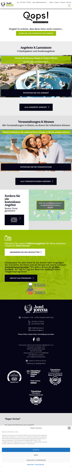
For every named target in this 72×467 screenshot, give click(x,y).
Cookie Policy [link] (30, 464)
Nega (36, 455)
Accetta (36, 450)
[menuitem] (51, 2)
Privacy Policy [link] (23, 334)
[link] (7, 4)
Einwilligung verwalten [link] (46, 334)
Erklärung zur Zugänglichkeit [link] (36, 363)
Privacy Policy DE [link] (39, 464)
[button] (69, 428)
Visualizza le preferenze (36, 460)
